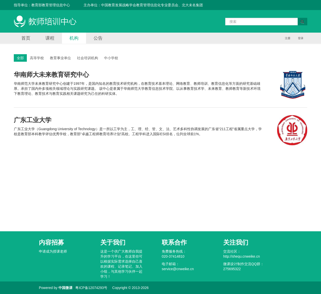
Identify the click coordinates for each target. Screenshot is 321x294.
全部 (20, 58)
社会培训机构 (87, 58)
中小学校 (111, 58)
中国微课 (65, 288)
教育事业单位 (60, 58)
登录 (300, 38)
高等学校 (37, 58)
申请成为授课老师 (53, 251)
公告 (98, 38)
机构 (73, 38)
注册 (287, 38)
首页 (25, 38)
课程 (49, 38)
